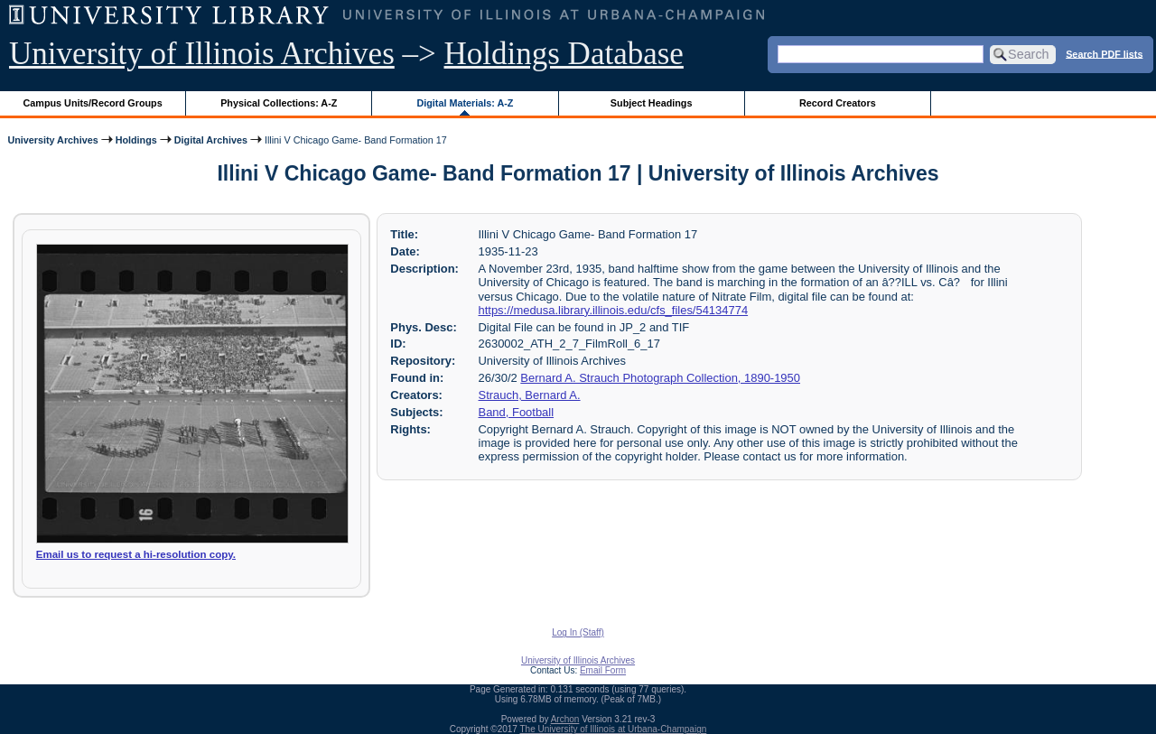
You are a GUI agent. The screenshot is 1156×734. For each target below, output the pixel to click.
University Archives (52, 140)
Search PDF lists (1104, 53)
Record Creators (837, 103)
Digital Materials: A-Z (464, 103)
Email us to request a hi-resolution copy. (136, 554)
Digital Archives (210, 140)
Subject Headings (652, 103)
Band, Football (517, 412)
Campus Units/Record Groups (93, 103)
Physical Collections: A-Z (278, 103)
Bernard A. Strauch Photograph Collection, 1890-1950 (660, 378)
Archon (565, 719)
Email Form (603, 670)
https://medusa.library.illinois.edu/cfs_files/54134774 (614, 310)
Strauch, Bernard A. (530, 395)
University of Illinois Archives (202, 53)
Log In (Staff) (578, 632)
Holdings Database (564, 53)
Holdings (136, 140)
